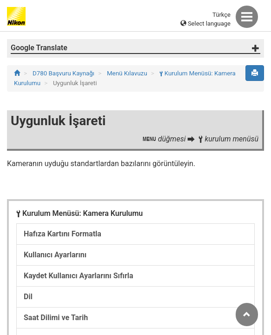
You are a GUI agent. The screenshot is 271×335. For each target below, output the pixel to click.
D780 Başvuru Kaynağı (64, 73)
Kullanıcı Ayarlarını (55, 254)
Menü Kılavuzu (128, 73)
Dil (28, 296)
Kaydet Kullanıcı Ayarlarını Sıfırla (78, 275)
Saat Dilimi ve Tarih (56, 317)
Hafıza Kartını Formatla (62, 233)
